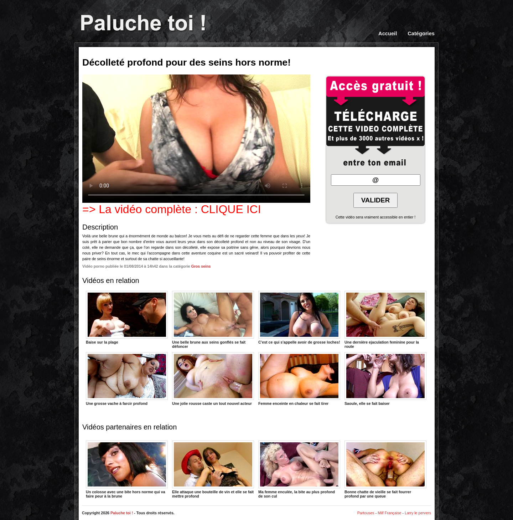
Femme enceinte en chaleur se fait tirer (299, 379)
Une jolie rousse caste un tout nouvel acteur (213, 379)
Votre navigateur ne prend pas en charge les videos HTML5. (196, 138)
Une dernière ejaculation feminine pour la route (385, 319)
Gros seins (201, 266)
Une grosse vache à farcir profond (127, 379)
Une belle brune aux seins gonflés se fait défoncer (213, 319)
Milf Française (389, 513)
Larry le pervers (418, 513)
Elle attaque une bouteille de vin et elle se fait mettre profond (213, 469)
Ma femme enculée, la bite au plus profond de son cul (299, 469)
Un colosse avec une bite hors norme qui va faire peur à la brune (127, 469)
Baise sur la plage (127, 317)
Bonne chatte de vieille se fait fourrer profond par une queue (385, 469)
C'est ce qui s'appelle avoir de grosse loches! (299, 317)
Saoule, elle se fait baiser (385, 379)
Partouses (365, 513)
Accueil (387, 33)
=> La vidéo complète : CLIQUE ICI (171, 209)
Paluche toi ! (121, 513)
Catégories (421, 33)
